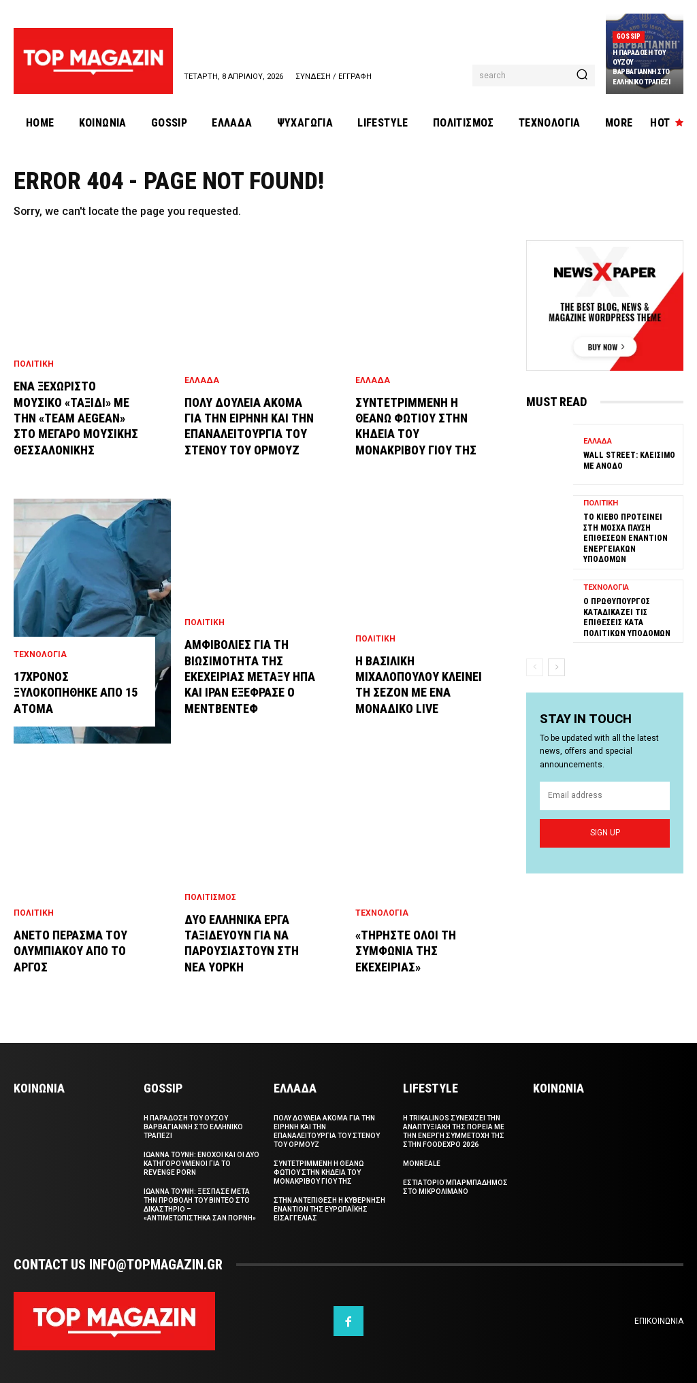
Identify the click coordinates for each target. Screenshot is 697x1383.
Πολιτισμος (210, 897)
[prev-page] (534, 667)
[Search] (582, 75)
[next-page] (556, 667)
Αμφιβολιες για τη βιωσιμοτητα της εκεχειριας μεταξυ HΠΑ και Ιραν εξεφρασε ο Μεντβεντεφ (249, 676)
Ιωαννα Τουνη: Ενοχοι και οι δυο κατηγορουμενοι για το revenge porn (201, 1163)
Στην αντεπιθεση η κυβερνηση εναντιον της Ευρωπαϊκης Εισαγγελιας (329, 1209)
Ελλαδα (201, 380)
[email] (605, 796)
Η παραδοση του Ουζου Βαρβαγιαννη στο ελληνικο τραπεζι (641, 67)
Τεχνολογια (40, 654)
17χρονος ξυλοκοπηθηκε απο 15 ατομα (75, 692)
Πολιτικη (34, 364)
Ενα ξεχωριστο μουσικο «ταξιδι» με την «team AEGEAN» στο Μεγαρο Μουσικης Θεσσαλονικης (76, 418)
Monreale (421, 1163)
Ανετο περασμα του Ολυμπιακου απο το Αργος (70, 951)
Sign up (605, 832)
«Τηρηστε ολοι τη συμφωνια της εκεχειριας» (405, 951)
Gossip (629, 36)
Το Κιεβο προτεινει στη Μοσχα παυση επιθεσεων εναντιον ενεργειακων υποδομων (625, 538)
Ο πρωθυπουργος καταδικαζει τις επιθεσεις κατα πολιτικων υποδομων (626, 617)
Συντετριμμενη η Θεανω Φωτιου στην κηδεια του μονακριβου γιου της (318, 1172)
